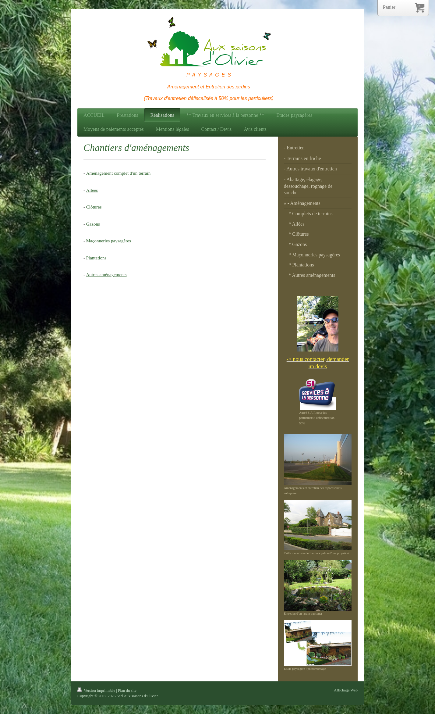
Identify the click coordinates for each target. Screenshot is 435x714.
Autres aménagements (106, 274)
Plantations (96, 257)
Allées (92, 190)
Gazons (93, 224)
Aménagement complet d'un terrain (118, 173)
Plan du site (127, 690)
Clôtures (94, 207)
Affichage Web (346, 690)
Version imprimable (96, 690)
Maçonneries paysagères (108, 240)
